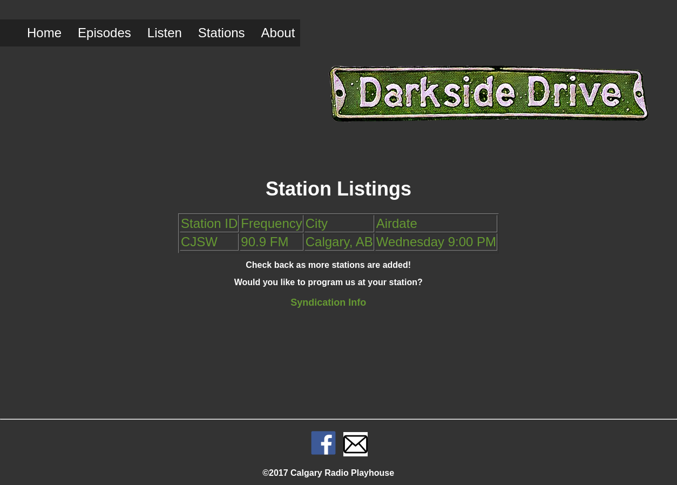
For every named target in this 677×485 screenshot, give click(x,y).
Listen (164, 32)
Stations (221, 32)
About (278, 32)
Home (44, 32)
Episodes (104, 32)
